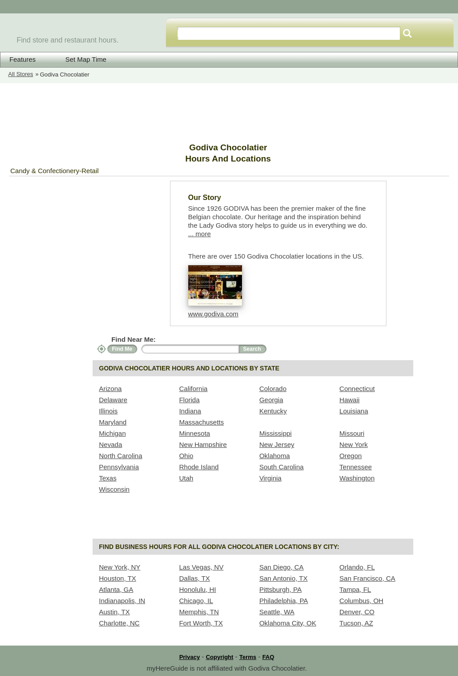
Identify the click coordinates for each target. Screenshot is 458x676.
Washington (357, 478)
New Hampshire (203, 444)
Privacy (189, 657)
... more (199, 234)
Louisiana (353, 411)
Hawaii (349, 400)
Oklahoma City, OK (287, 623)
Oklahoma (274, 455)
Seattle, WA (277, 612)
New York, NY (119, 567)
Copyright (219, 657)
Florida (189, 400)
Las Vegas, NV (201, 567)
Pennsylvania (119, 467)
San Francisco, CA (367, 578)
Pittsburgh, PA (280, 589)
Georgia (271, 400)
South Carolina (281, 467)
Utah (186, 478)
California (193, 388)
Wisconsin (114, 489)
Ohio (186, 455)
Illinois (108, 411)
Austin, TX (114, 612)
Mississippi (275, 433)
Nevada (110, 444)
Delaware (113, 400)
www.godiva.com (213, 314)
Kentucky (273, 411)
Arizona (110, 388)
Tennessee (355, 467)
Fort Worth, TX (201, 623)
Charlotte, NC (119, 623)
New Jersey (276, 444)
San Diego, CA (281, 567)
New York (353, 444)
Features (22, 59)
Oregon (350, 455)
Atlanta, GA (116, 589)
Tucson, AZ (356, 623)
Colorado (273, 388)
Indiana (190, 411)
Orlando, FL (357, 567)
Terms (247, 657)
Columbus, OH (361, 600)
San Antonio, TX (283, 578)
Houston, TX (117, 578)
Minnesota (194, 433)
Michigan (112, 433)
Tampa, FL (355, 589)
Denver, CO (356, 612)
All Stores (20, 74)
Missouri (352, 433)
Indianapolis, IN (122, 600)
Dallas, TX (194, 578)
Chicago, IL (196, 600)
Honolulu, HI (197, 589)
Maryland (113, 422)
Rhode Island (198, 467)
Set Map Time (80, 59)
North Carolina (120, 455)
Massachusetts (201, 422)
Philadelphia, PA (283, 600)
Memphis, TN (199, 612)
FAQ (268, 657)
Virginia (270, 478)
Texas (107, 478)
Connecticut (357, 388)
